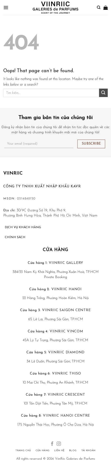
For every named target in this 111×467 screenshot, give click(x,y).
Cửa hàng (55, 250)
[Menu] (5, 7)
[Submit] (103, 93)
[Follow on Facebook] (52, 444)
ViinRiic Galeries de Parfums (75, 459)
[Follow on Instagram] (59, 444)
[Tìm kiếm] (98, 7)
